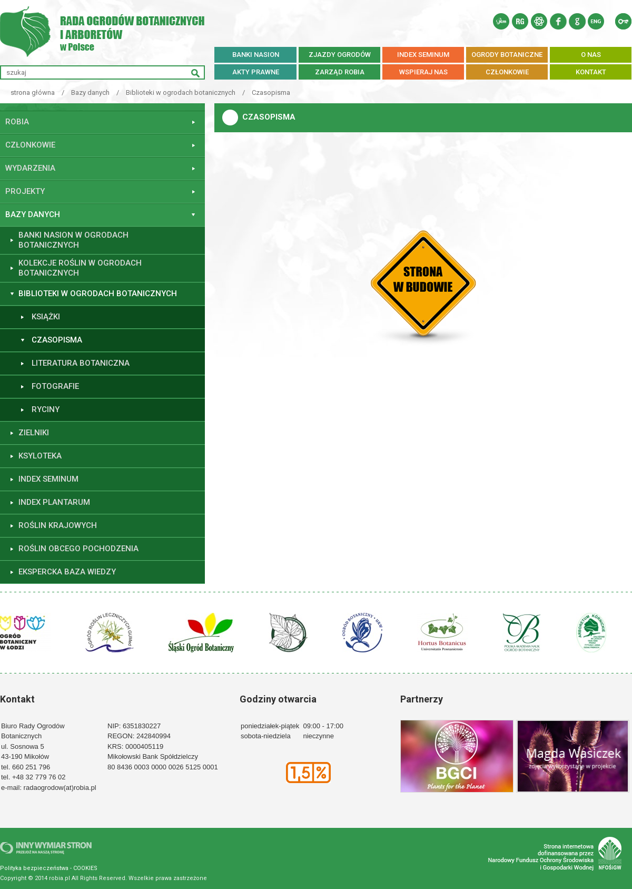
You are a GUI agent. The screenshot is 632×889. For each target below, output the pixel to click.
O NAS (591, 54)
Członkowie (30, 145)
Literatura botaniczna (81, 363)
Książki (46, 316)
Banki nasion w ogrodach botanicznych (73, 240)
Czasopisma (271, 92)
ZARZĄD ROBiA (339, 72)
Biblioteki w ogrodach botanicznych (180, 92)
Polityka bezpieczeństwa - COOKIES (48, 868)
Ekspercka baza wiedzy (67, 572)
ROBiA (17, 121)
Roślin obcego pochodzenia (78, 548)
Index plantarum (54, 502)
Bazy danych (90, 92)
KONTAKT (591, 72)
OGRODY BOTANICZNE (506, 54)
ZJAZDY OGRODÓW (340, 54)
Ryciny (46, 409)
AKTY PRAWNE (255, 72)
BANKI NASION (255, 54)
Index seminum (48, 479)
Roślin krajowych (57, 525)
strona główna (33, 92)
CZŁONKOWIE (507, 72)
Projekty (25, 191)
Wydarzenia (30, 168)
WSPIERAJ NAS (423, 72)
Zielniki (33, 432)
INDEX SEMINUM (423, 54)
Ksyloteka (40, 456)
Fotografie (55, 386)
